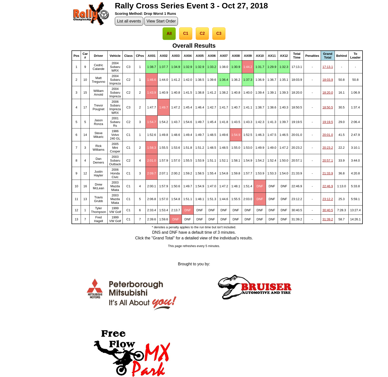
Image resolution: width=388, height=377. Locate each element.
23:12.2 (327, 199)
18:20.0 (327, 92)
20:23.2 (327, 147)
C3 (218, 33)
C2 (202, 33)
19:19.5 (327, 122)
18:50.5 (327, 107)
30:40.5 (327, 210)
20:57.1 (327, 160)
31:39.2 (327, 219)
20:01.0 (327, 135)
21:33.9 (327, 173)
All (169, 33)
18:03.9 (327, 80)
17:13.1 (327, 67)
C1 (185, 33)
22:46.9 (327, 186)
